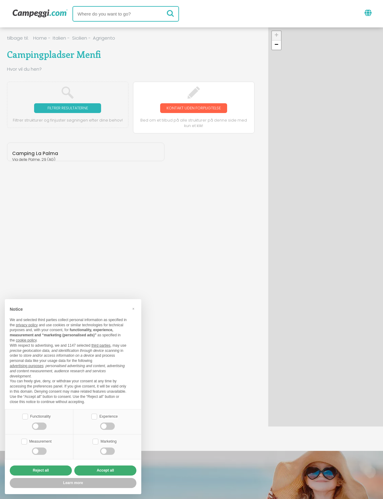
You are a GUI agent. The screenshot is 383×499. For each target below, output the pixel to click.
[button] (276, 36)
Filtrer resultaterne (67, 108)
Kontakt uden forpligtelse (193, 111)
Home (40, 38)
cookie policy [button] (26, 340)
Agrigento (104, 38)
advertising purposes (27, 365)
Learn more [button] (73, 483)
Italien (59, 38)
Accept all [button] (105, 470)
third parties (101, 345)
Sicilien (79, 38)
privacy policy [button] (27, 324)
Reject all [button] (41, 470)
